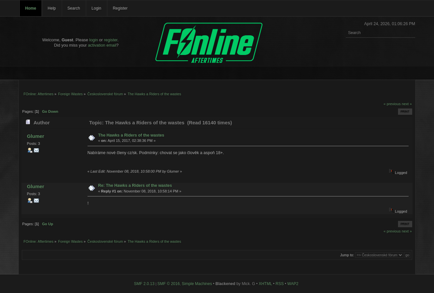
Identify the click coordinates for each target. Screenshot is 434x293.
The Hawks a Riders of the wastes (131, 135)
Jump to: (347, 255)
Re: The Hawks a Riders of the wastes (135, 185)
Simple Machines (197, 283)
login (93, 40)
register (111, 40)
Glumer (35, 136)
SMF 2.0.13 (144, 283)
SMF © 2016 (169, 283)
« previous (392, 104)
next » (407, 104)
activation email (102, 45)
